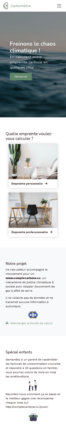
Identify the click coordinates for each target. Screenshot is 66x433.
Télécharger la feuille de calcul (29, 323)
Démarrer (20, 76)
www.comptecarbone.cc (23, 278)
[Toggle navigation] (59, 5)
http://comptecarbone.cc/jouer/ (27, 406)
